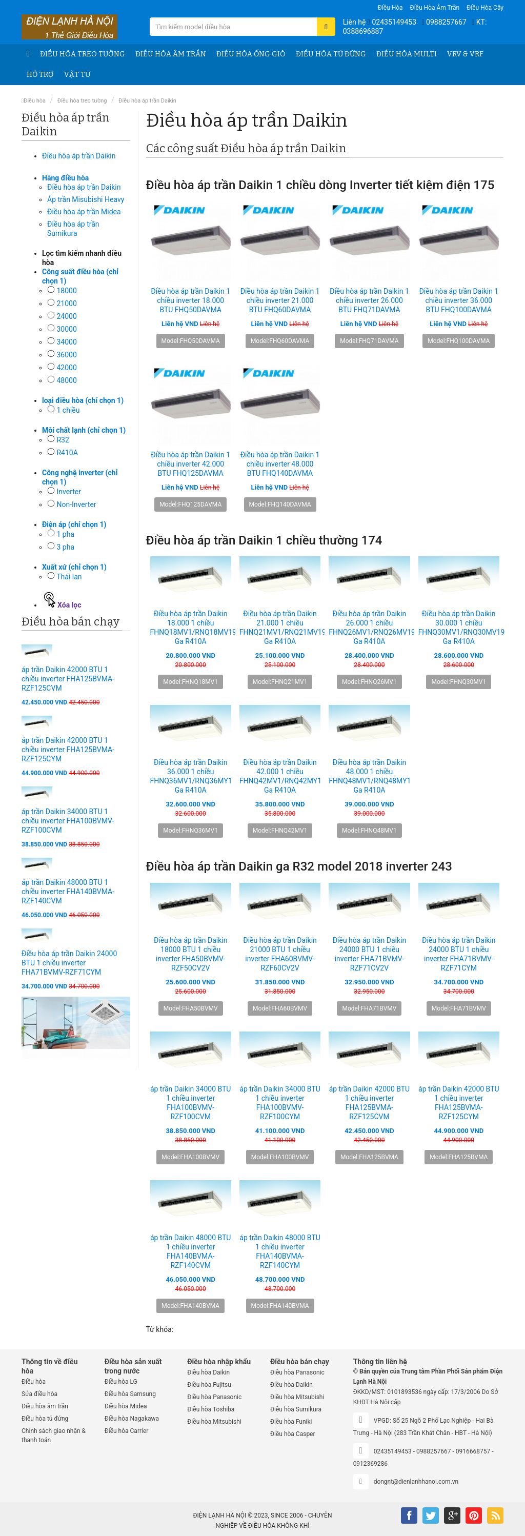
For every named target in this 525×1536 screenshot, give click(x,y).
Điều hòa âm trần (435, 7)
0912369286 (370, 1463)
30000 (66, 329)
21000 (66, 303)
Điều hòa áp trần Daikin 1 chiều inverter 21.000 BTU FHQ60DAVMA (280, 300)
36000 (66, 355)
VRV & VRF (465, 54)
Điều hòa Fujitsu (209, 1384)
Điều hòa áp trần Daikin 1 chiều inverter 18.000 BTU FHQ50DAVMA (190, 300)
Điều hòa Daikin (208, 1372)
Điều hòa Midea (126, 1406)
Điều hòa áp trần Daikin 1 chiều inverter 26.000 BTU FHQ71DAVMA (369, 300)
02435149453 (394, 22)
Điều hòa (390, 7)
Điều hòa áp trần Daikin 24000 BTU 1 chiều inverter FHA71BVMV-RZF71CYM (69, 962)
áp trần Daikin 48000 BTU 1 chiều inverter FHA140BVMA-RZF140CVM (68, 891)
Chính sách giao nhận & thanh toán (54, 1435)
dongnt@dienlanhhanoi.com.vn (416, 1481)
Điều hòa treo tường (82, 54)
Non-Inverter (76, 504)
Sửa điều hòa (39, 1394)
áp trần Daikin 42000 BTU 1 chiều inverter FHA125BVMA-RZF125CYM (68, 749)
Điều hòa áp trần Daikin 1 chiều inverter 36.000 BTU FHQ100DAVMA (458, 300)
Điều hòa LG (121, 1381)
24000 (66, 316)
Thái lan (69, 577)
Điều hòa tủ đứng (331, 54)
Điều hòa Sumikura (295, 1409)
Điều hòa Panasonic (214, 1397)
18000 (66, 291)
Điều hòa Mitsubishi (214, 1421)
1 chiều (67, 410)
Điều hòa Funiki (291, 1421)
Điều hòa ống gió (251, 54)
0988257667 (446, 22)
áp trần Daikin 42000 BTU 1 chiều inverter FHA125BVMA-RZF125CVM (68, 678)
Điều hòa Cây (485, 7)
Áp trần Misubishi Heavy (85, 199)
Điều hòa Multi (406, 54)
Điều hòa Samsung (130, 1394)
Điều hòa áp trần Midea (84, 212)
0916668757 (473, 1451)
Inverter (68, 492)
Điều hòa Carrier (127, 1430)
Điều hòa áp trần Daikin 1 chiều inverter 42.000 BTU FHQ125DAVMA (190, 464)
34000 (66, 342)
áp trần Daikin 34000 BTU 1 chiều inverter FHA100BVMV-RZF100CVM (68, 820)
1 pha (65, 534)
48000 (66, 380)
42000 (66, 367)
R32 (62, 440)
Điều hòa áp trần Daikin (147, 100)
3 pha (65, 547)
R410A (66, 453)
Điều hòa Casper (292, 1434)
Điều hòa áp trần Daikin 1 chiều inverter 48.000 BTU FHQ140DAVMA (280, 464)
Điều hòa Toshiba (210, 1409)
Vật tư (77, 74)
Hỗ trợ (40, 74)
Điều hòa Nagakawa (132, 1418)
